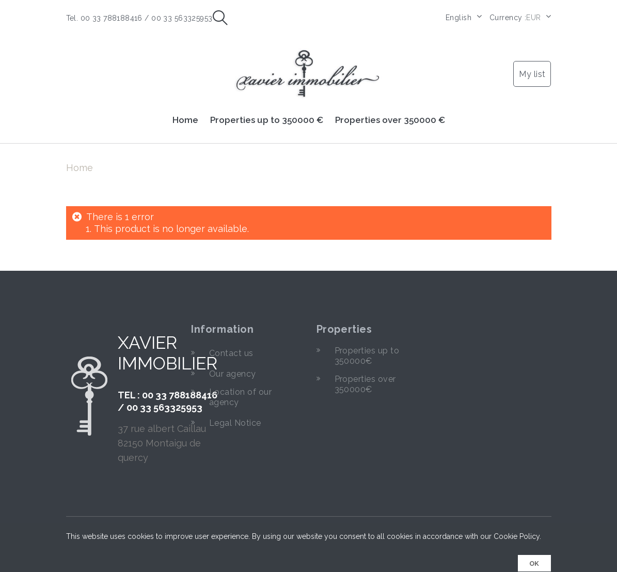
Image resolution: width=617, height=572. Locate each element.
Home (185, 115)
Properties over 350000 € (390, 115)
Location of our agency (240, 392)
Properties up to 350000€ (367, 351)
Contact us (231, 348)
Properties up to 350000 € (266, 115)
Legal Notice (235, 418)
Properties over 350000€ (365, 379)
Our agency (232, 369)
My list (532, 69)
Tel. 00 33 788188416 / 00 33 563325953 (139, 18)
